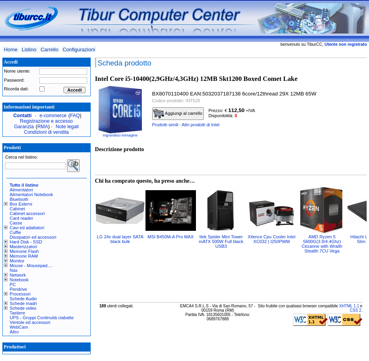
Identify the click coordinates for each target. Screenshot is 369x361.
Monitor (17, 260)
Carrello (49, 49)
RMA (42, 126)
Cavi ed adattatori (27, 227)
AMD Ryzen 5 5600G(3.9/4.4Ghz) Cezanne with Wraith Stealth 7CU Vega (322, 243)
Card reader (22, 218)
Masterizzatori (23, 246)
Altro (14, 331)
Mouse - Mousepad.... (31, 265)
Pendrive (18, 289)
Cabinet (17, 208)
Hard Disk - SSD (26, 241)
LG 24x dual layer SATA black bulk (120, 239)
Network (18, 275)
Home (10, 49)
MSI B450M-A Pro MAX (170, 236)
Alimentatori (21, 189)
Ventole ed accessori (30, 322)
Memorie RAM (24, 256)
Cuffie (15, 232)
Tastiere (17, 312)
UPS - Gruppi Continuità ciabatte (42, 317)
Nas (14, 270)
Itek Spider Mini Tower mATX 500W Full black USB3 (221, 241)
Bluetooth (19, 199)
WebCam (19, 327)
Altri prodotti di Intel (201, 124)
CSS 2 (355, 310)
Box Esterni (21, 204)
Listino (29, 49)
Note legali (67, 126)
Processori (20, 294)
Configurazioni (79, 49)
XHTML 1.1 (349, 306)
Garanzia (24, 126)
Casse (16, 223)
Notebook (19, 279)
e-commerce (52, 115)
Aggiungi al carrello (178, 113)
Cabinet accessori (27, 213)
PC (13, 284)
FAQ (75, 115)
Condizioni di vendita (46, 132)
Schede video (23, 308)
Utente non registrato (345, 44)
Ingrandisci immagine (120, 135)
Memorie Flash (24, 251)
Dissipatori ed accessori (33, 237)
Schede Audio (23, 298)
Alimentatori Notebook (31, 194)
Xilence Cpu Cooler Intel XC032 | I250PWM (271, 239)
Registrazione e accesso (46, 121)
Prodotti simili (165, 124)
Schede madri (23, 303)
